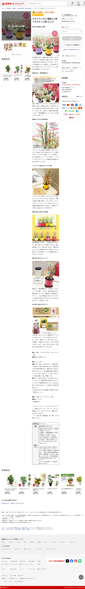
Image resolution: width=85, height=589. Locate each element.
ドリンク (31, 564)
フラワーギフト (32, 569)
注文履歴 (78, 5)
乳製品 (39, 561)
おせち (45, 542)
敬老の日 (32, 542)
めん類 (3, 569)
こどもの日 (10, 542)
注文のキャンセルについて (16, 503)
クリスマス (53, 542)
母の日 (3, 542)
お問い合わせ (21, 575)
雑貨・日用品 (14, 569)
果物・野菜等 (31, 561)
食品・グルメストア (28, 549)
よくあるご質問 (12, 575)
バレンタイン (62, 542)
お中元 (24, 542)
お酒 (39, 564)
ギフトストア (17, 549)
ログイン (72, 5)
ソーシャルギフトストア (51, 549)
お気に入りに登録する (73, 45)
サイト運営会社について (12, 578)
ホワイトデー (72, 542)
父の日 (18, 542)
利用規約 (4, 578)
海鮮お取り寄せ (14, 561)
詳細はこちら (79, 96)
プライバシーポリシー (8, 581)
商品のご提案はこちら (20, 581)
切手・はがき (5, 561)
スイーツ (22, 569)
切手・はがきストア (6, 549)
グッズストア (39, 549)
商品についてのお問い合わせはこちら (72, 49)
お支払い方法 (5, 503)
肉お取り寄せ (23, 561)
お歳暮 (39, 542)
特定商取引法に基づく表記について (27, 578)
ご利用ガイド (5, 575)
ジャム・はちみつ (14, 564)
